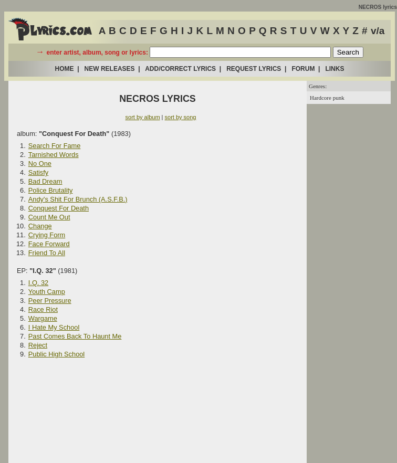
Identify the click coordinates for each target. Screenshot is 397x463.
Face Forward (49, 244)
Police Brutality (50, 190)
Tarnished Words (53, 155)
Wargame (42, 318)
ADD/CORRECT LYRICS (180, 68)
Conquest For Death (58, 208)
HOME (64, 68)
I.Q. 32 (38, 283)
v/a (377, 30)
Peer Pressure (49, 300)
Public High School (56, 354)
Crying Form (46, 235)
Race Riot (43, 309)
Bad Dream (45, 181)
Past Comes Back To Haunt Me (75, 336)
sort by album (143, 117)
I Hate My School (53, 327)
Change (40, 226)
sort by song (180, 117)
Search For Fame (54, 146)
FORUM (303, 68)
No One (39, 163)
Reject (37, 345)
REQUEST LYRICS (253, 68)
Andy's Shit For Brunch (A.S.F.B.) (78, 199)
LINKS (334, 68)
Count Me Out (49, 217)
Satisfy (38, 172)
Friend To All (46, 253)
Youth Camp (46, 292)
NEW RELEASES (110, 68)
